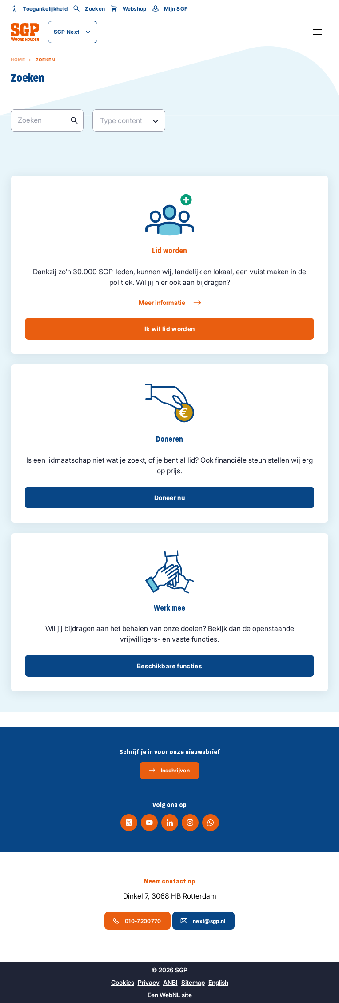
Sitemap (193, 982)
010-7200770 (136, 920)
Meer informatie (169, 302)
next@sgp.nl (202, 920)
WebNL (170, 995)
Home (18, 59)
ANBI (170, 982)
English (218, 982)
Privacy (149, 982)
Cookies (122, 982)
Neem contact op (169, 881)
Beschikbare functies (169, 666)
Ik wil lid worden (169, 328)
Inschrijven (169, 770)
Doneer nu (169, 497)
